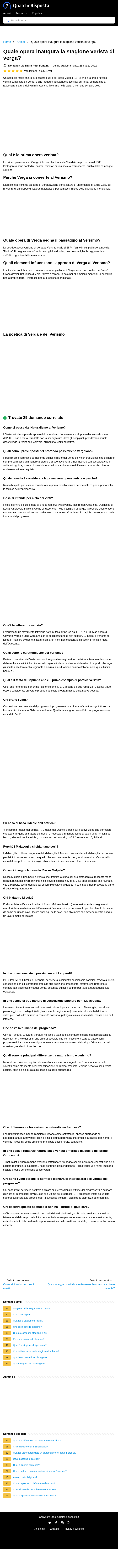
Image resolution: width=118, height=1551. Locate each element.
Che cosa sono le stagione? (27, 1327)
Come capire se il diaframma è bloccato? (34, 1483)
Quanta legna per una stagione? (29, 1363)
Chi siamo (39, 1528)
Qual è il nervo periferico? (26, 1465)
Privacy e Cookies (74, 1528)
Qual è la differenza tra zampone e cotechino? (37, 1440)
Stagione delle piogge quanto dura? (31, 1308)
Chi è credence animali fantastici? (30, 1446)
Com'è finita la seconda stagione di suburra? (36, 1351)
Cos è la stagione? (22, 1314)
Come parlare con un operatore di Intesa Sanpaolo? (40, 1471)
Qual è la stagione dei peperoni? (30, 1345)
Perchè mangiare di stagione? (28, 1339)
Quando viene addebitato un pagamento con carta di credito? (44, 1452)
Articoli (7, 13)
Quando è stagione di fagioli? (28, 1320)
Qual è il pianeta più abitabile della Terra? (34, 1495)
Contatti (54, 1528)
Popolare (37, 13)
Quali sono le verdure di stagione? (30, 1357)
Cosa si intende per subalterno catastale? (34, 1489)
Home (7, 41)
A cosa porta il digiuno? (25, 1477)
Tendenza (21, 13)
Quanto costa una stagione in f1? (30, 1333)
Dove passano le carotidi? (26, 1459)
